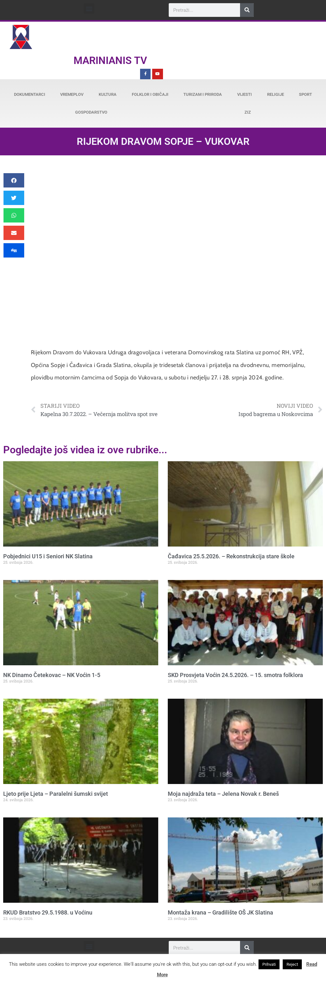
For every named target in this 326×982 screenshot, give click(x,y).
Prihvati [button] (269, 964)
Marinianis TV (110, 60)
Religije (275, 94)
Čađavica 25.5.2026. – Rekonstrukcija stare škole (231, 556)
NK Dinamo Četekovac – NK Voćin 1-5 (51, 675)
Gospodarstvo (91, 112)
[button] (89, 8)
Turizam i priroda (202, 94)
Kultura (108, 94)
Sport (305, 94)
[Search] (247, 10)
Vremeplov (71, 94)
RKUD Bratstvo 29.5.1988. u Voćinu (47, 912)
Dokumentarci (29, 94)
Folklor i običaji (150, 94)
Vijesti (244, 94)
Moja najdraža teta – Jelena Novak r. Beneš (223, 793)
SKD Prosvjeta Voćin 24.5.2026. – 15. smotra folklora (235, 675)
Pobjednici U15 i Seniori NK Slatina (48, 556)
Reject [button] (292, 964)
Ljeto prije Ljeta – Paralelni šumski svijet (55, 793)
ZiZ (247, 112)
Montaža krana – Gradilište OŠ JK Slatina (220, 912)
